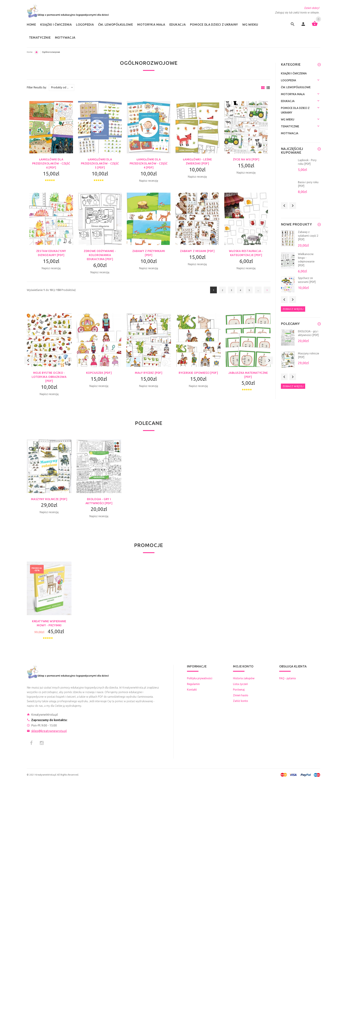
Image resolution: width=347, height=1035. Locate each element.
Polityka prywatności (199, 678)
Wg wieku (287, 119)
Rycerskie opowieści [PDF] (198, 372)
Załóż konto (240, 700)
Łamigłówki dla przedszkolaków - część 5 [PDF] (100, 163)
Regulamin (193, 684)
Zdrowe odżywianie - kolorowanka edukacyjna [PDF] (100, 255)
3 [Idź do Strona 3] (231, 290)
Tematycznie (290, 126)
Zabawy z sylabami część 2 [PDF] (308, 235)
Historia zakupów (243, 678)
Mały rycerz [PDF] (148, 372)
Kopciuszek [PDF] (99, 372)
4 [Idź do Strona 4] (240, 290)
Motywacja (289, 133)
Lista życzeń (240, 684)
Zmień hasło (240, 695)
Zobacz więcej (293, 308)
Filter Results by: (37, 87)
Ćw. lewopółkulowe (296, 87)
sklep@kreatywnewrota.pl (49, 731)
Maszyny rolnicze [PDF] (49, 499)
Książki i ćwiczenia (294, 73)
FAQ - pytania (287, 678)
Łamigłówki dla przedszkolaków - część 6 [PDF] (51, 163)
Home (30, 52)
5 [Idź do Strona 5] (249, 290)
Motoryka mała (293, 94)
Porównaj (239, 689)
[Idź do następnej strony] (267, 290)
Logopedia (288, 80)
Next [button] (269, 360)
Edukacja (36, 52)
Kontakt (192, 689)
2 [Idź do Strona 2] (222, 290)
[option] (49, 360)
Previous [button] (28, 360)
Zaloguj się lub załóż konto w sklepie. (297, 12)
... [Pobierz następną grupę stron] (258, 290)
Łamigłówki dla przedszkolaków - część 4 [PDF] (149, 163)
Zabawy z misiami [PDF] (197, 251)
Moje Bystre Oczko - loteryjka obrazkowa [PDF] (49, 376)
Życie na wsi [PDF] (246, 159)
